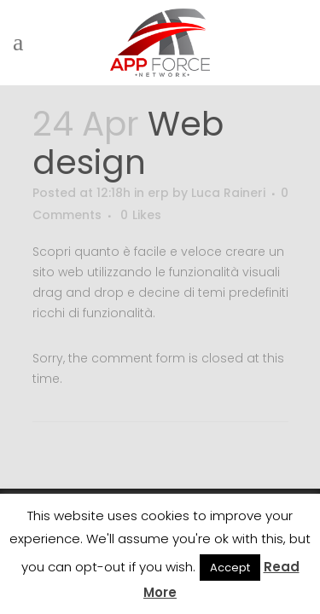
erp (158, 192)
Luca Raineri (228, 192)
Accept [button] (230, 567)
